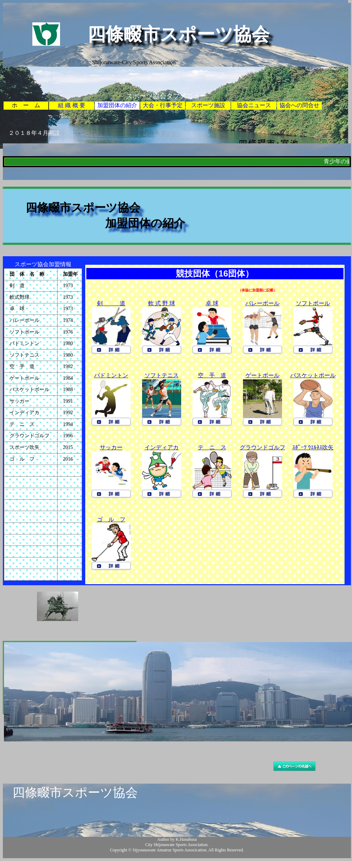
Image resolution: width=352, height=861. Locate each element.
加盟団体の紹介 (117, 105)
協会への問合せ (299, 105)
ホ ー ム (26, 105)
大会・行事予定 (163, 105)
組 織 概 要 (71, 105)
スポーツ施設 (208, 105)
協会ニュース (254, 105)
